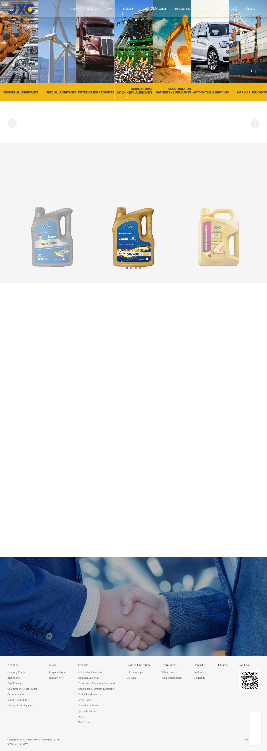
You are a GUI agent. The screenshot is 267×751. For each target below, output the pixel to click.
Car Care (131, 677)
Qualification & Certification (22, 688)
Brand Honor (14, 683)
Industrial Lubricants (89, 677)
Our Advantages (15, 694)
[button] (127, 97)
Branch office (14, 677)
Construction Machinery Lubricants (96, 683)
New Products (85, 722)
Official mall (228, 8)
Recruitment (182, 8)
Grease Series (85, 700)
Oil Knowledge (135, 672)
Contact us (205, 8)
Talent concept (169, 672)
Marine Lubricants (87, 694)
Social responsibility (18, 700)
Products (128, 8)
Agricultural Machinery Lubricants (96, 688)
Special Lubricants (87, 711)
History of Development (20, 705)
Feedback (199, 672)
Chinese (250, 8)
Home (74, 8)
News (110, 8)
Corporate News (57, 672)
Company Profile (16, 672)
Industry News (57, 677)
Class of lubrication (154, 8)
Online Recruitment (171, 677)
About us (92, 8)
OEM (81, 716)
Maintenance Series (88, 705)
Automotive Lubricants (90, 672)
